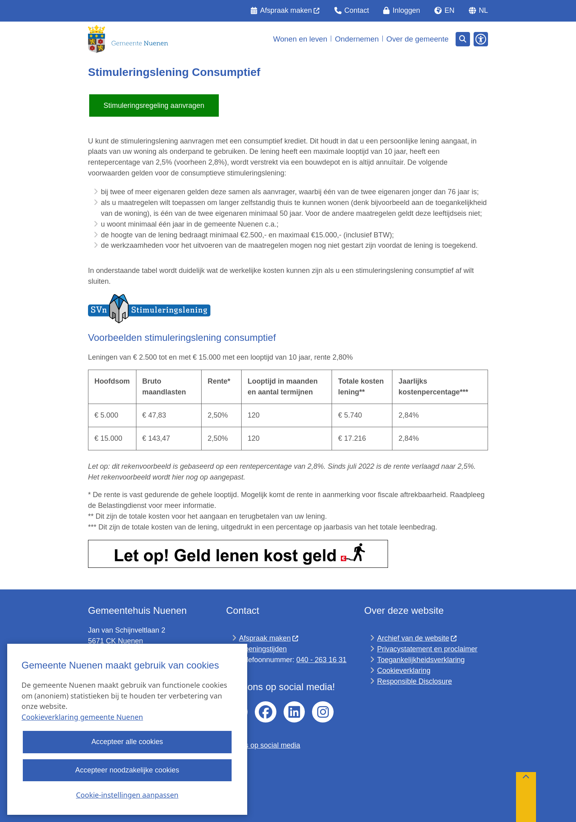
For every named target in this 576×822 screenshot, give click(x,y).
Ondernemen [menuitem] (357, 39)
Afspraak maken (269, 638)
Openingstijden (263, 649)
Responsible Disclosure (414, 681)
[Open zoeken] (463, 39)
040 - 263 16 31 (321, 660)
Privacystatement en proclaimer (427, 649)
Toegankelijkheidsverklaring (421, 660)
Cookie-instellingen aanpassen (127, 795)
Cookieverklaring (403, 671)
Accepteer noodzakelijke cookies (127, 770)
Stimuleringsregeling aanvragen (154, 105)
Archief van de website (417, 638)
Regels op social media (263, 745)
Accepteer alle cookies (127, 742)
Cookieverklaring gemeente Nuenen (82, 717)
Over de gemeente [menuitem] (417, 39)
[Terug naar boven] (526, 797)
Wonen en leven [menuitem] (300, 39)
